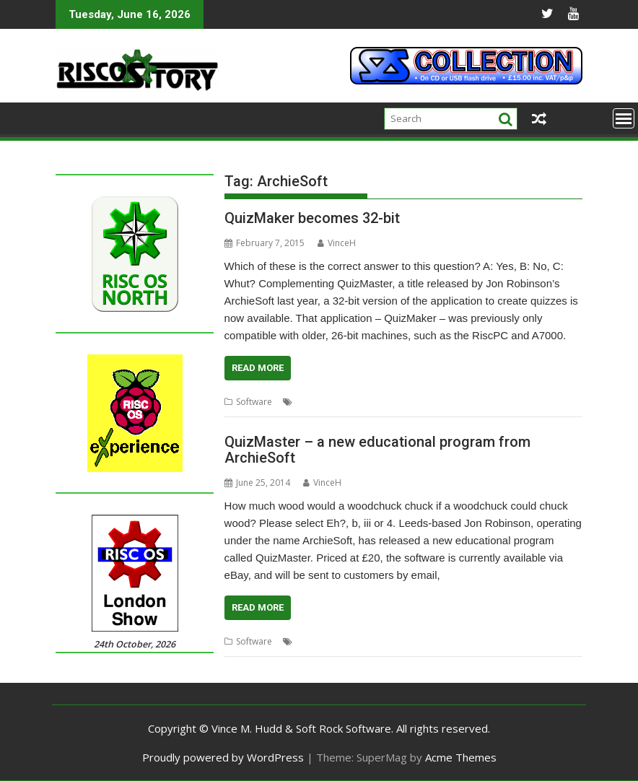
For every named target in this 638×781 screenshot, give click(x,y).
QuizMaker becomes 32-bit (312, 218)
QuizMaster (530, 402)
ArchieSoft (317, 402)
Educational (367, 402)
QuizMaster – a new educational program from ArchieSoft (377, 449)
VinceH (337, 243)
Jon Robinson (424, 402)
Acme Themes (461, 757)
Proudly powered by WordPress (223, 757)
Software (254, 402)
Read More (258, 367)
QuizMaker (479, 402)
